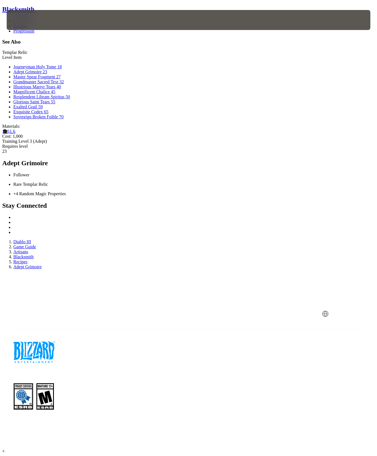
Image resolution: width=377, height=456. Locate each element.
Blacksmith (18, 9)
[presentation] (24, 20)
